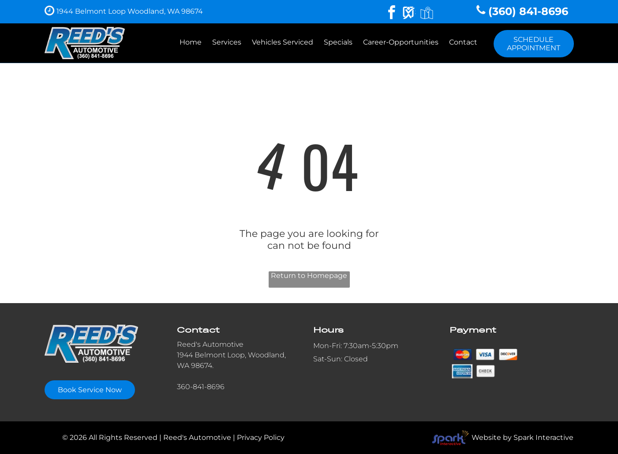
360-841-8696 (201, 387)
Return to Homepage (309, 275)
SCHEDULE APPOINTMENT (533, 43)
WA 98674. (195, 365)
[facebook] (391, 14)
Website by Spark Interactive (522, 437)
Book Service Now (90, 390)
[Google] (426, 14)
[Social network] (409, 14)
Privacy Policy (261, 437)
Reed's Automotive (210, 344)
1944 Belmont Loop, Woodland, (231, 355)
